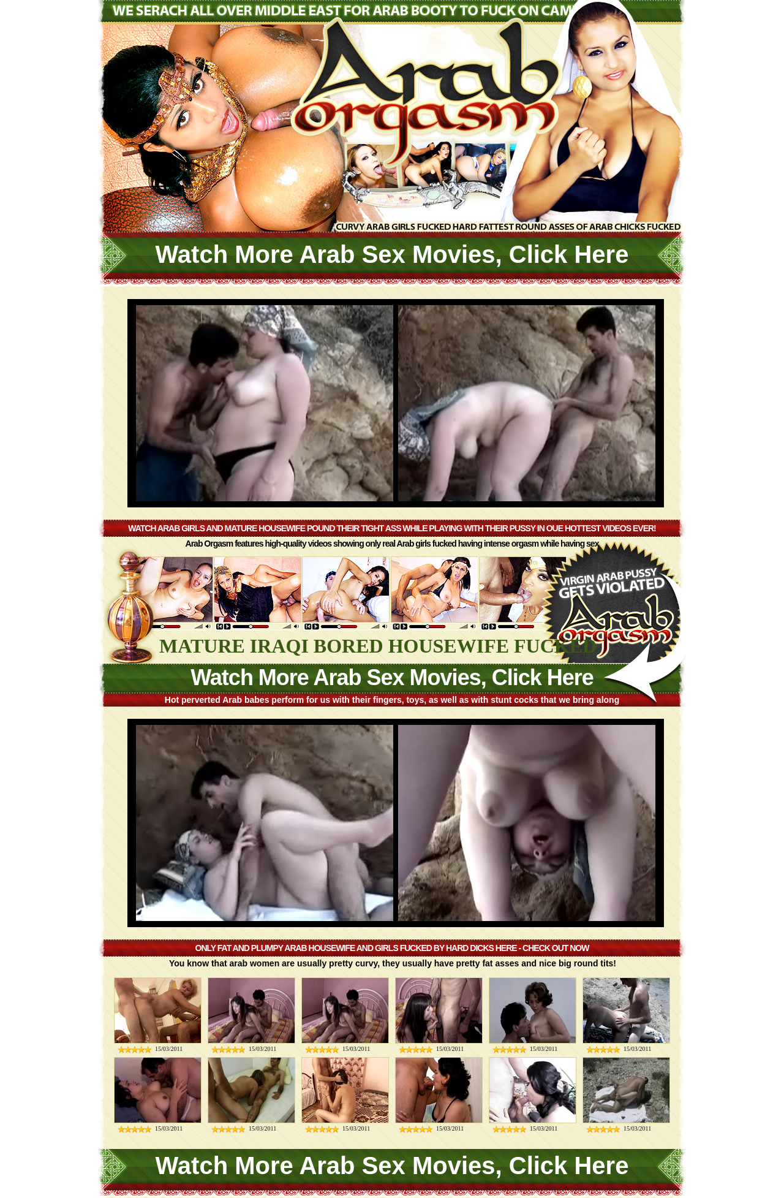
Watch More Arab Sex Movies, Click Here (392, 254)
